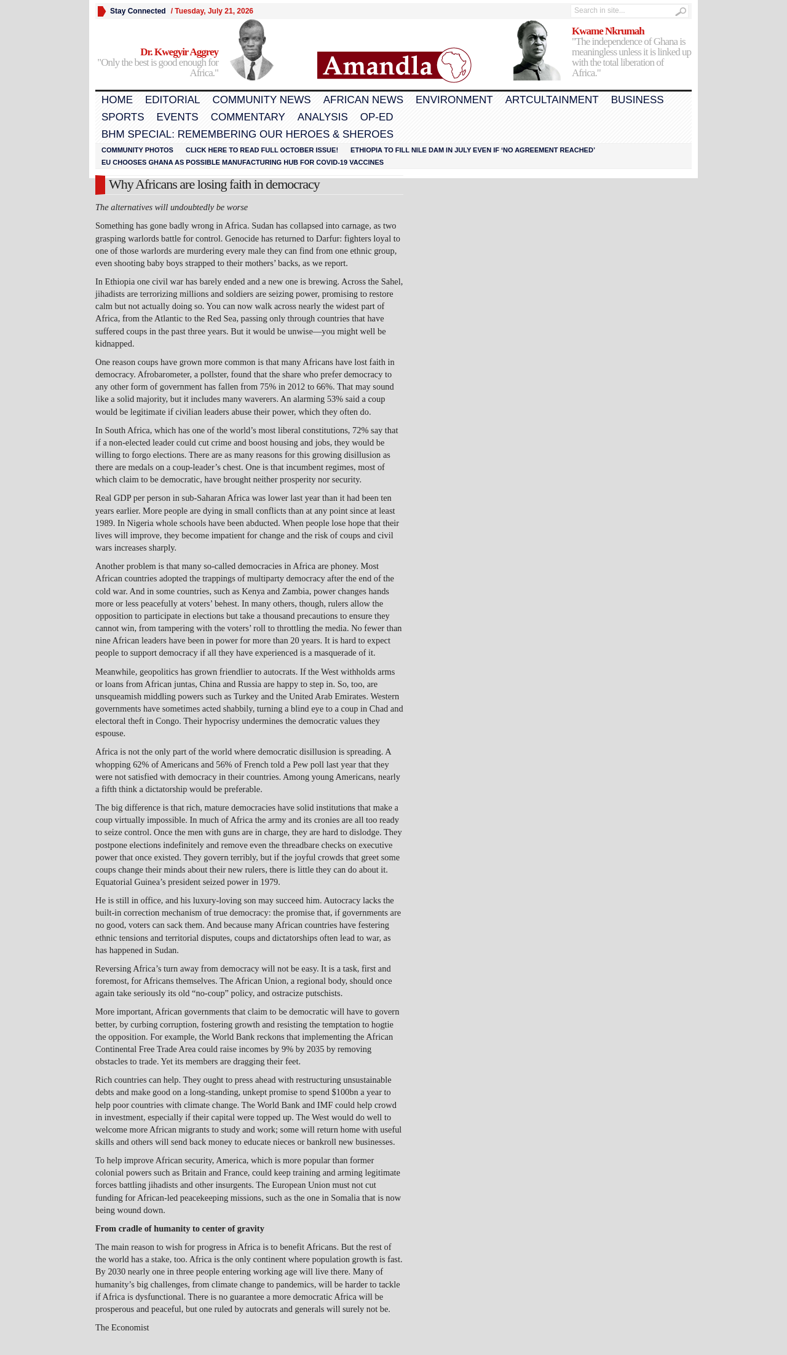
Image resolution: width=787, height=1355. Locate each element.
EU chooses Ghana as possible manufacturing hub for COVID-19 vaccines (242, 162)
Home (117, 100)
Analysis (323, 117)
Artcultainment (552, 100)
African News (363, 100)
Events (178, 117)
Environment (454, 100)
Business (637, 100)
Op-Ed (377, 117)
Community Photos (137, 150)
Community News (261, 100)
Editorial (172, 100)
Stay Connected (138, 11)
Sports (122, 117)
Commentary (248, 117)
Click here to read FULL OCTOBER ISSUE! (262, 150)
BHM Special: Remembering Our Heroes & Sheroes (247, 134)
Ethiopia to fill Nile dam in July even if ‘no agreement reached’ (472, 150)
